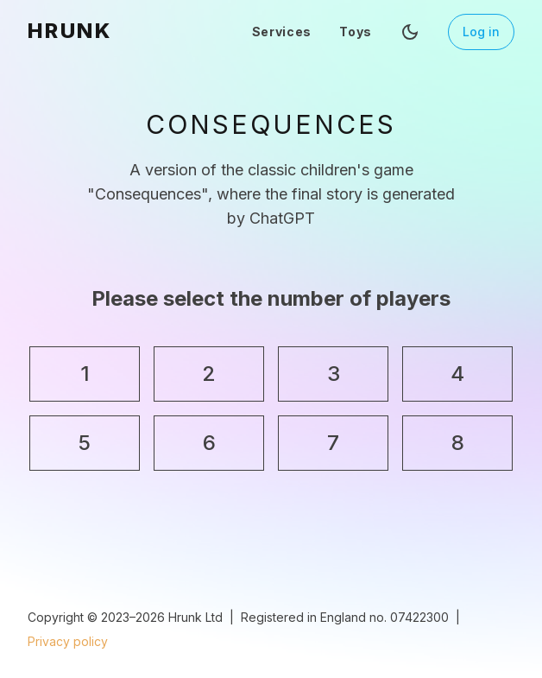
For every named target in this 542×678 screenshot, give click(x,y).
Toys (355, 31)
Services (282, 31)
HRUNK (69, 30)
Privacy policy (68, 641)
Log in (481, 31)
